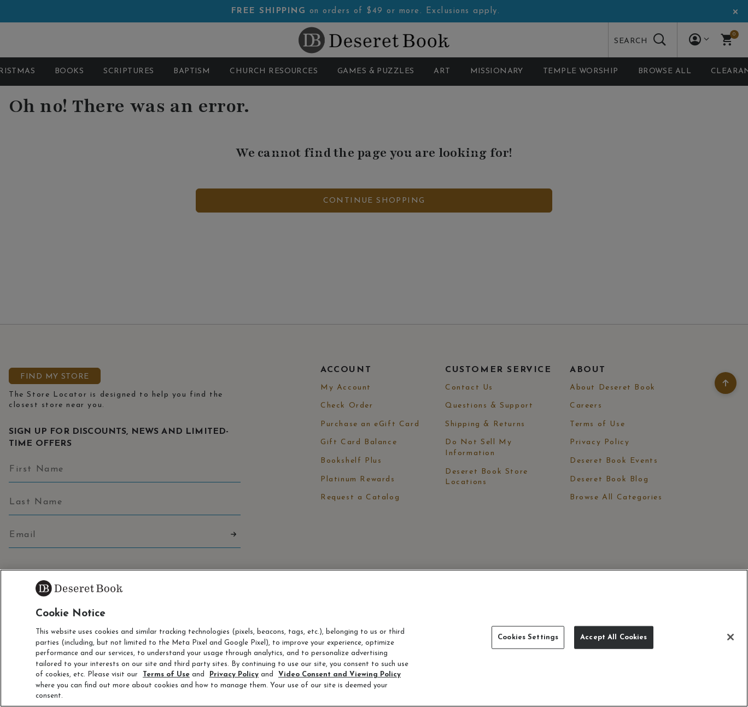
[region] (374, 638)
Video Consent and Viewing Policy (339, 674)
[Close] (730, 637)
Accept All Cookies (613, 637)
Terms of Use (166, 674)
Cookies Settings (528, 637)
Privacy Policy (234, 674)
